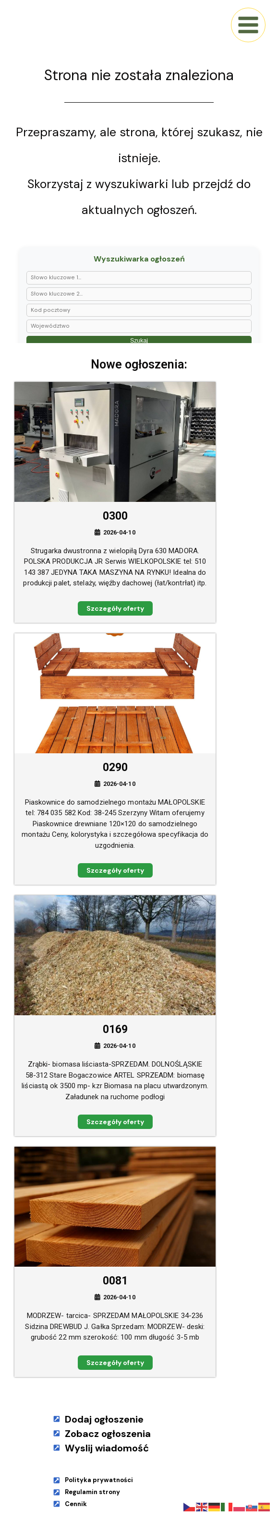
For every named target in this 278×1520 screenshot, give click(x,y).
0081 (115, 1280)
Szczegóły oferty (115, 608)
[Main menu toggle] (248, 25)
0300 (115, 516)
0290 (115, 767)
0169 (115, 1029)
